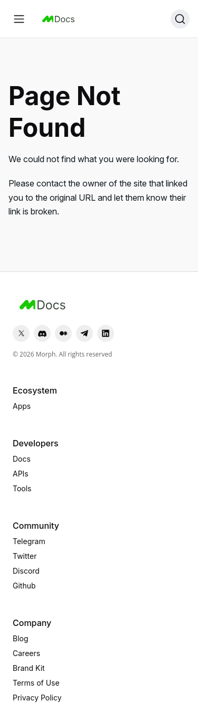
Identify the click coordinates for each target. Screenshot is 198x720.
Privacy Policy (37, 697)
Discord (26, 570)
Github (24, 585)
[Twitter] (21, 333)
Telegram (29, 541)
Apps (22, 405)
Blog (21, 638)
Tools (22, 488)
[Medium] (63, 333)
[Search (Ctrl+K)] (180, 19)
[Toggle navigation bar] (19, 19)
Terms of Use (36, 682)
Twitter (24, 555)
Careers (26, 653)
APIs (21, 473)
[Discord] (42, 333)
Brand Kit (29, 667)
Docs (22, 458)
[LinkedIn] (105, 333)
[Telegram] (84, 333)
